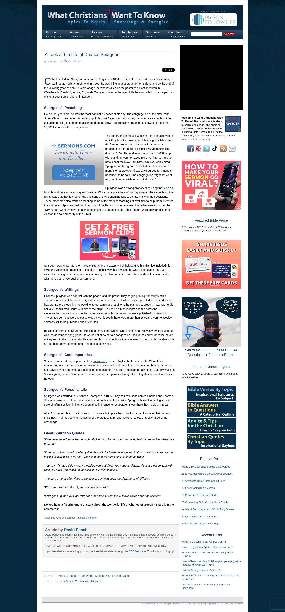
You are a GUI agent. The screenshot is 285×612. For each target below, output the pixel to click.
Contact (175, 32)
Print (69, 62)
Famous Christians (87, 517)
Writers (153, 32)
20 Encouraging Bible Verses (198, 487)
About (75, 32)
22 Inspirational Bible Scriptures (200, 516)
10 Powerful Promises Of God (199, 495)
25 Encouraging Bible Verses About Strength (207, 473)
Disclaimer (229, 604)
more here (205, 139)
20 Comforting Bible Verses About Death (205, 502)
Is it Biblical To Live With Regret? (80, 581)
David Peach (54, 62)
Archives (130, 32)
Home (51, 32)
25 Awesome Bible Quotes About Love (203, 480)
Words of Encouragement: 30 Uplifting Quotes (208, 509)
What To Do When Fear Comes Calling (204, 541)
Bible (166, 188)
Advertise (239, 604)
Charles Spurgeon (65, 517)
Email (79, 62)
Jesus (96, 32)
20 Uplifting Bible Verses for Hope (201, 523)
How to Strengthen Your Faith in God (203, 570)
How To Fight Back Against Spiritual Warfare (207, 547)
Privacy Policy (216, 604)
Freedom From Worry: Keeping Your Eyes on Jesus (98, 575)
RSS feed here (137, 551)
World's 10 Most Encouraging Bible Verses (206, 466)
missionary (100, 361)
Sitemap (205, 604)
